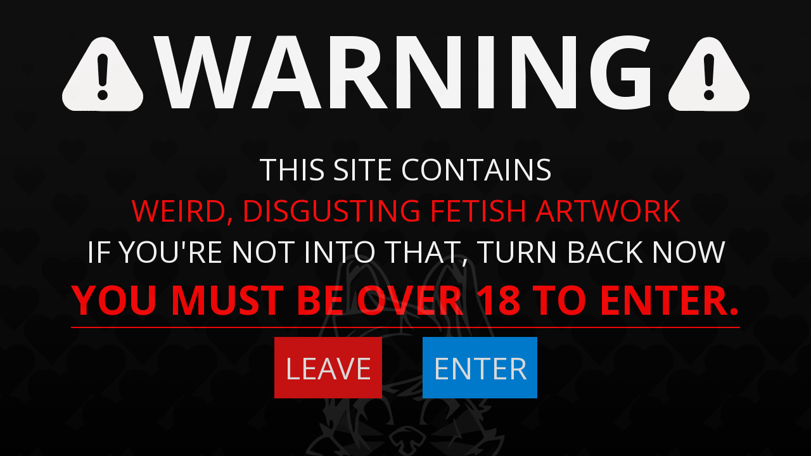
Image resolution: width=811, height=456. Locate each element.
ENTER (480, 367)
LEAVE (328, 367)
